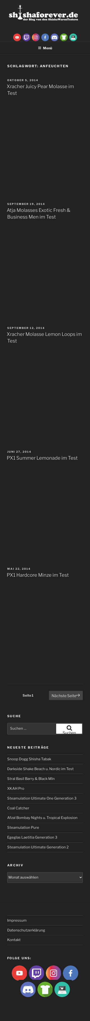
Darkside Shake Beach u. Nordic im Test (40, 769)
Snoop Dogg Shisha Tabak (29, 759)
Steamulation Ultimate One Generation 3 (42, 798)
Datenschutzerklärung (26, 930)
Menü (45, 48)
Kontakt (14, 940)
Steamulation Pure (23, 827)
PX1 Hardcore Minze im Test (38, 575)
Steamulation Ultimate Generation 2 (38, 847)
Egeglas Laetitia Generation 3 (32, 837)
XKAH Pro (15, 788)
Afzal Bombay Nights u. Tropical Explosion (42, 818)
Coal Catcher (18, 808)
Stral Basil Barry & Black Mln (31, 779)
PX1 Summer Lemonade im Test (42, 458)
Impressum (17, 920)
